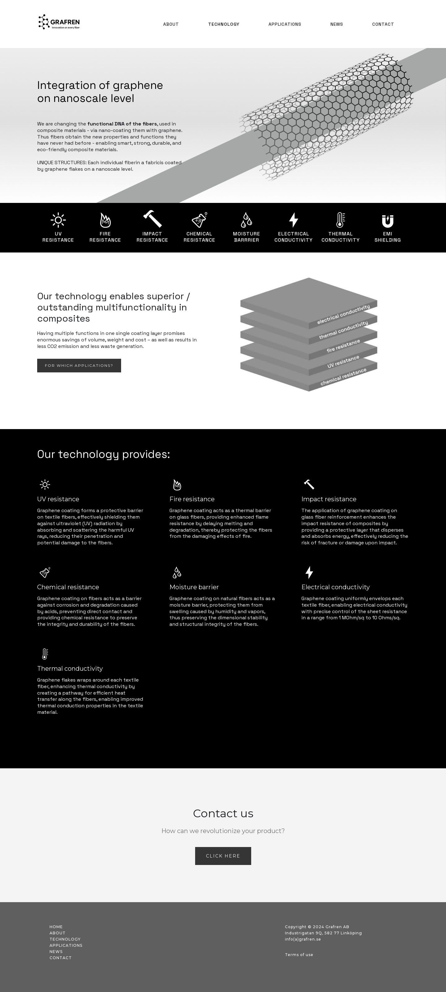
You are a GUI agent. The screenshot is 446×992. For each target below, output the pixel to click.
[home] (59, 24)
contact (61, 957)
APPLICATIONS (285, 24)
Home (56, 926)
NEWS (336, 24)
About (171, 24)
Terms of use (299, 954)
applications (66, 945)
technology (65, 939)
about (58, 933)
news (56, 951)
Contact (383, 24)
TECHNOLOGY (223, 24)
